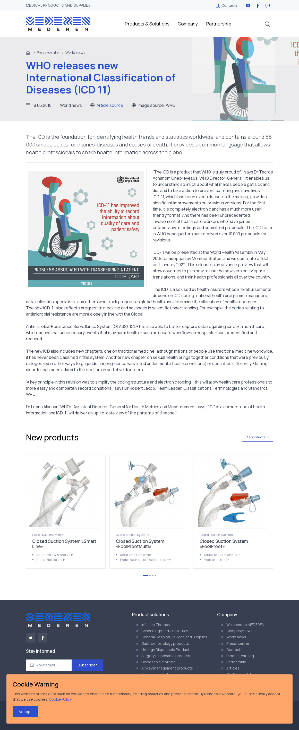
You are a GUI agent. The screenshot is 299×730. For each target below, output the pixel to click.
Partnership (218, 24)
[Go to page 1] (145, 575)
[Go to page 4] (155, 575)
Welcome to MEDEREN (245, 624)
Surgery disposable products (166, 655)
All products (258, 437)
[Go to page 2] (150, 575)
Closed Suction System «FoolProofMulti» (140, 543)
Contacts (227, 5)
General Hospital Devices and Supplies (174, 637)
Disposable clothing (158, 661)
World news (75, 52)
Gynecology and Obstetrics (164, 630)
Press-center (48, 52)
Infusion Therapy (155, 624)
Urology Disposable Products (166, 649)
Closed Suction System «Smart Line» (64, 543)
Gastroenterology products (165, 643)
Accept (25, 711)
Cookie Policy (60, 699)
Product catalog (240, 655)
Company (188, 24)
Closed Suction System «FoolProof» (224, 543)
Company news (239, 630)
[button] (267, 24)
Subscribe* (87, 665)
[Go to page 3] (152, 575)
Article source (110, 105)
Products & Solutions (147, 24)
